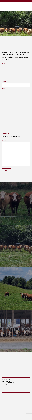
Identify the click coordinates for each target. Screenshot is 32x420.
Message (5, 140)
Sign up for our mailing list (11, 136)
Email (4, 81)
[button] (28, 6)
